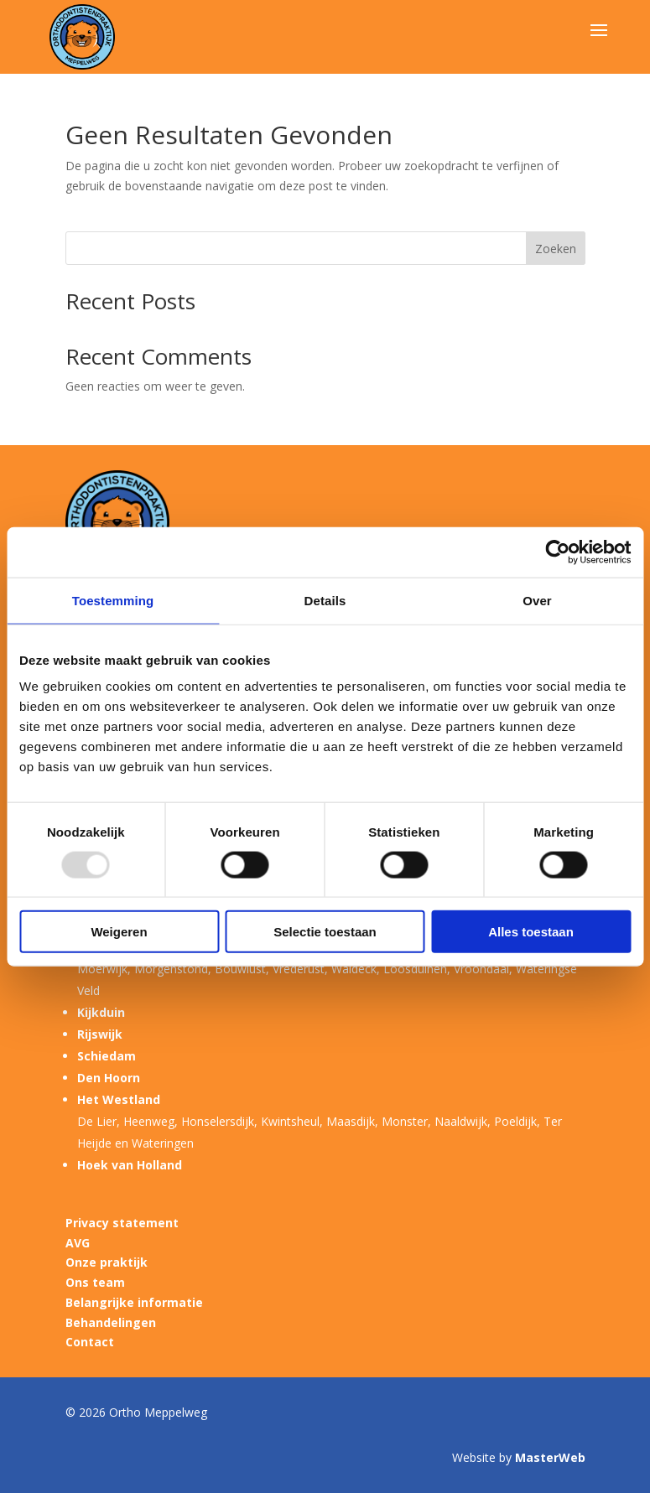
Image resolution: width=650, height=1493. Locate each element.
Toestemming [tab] (113, 600)
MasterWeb (550, 1457)
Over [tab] (537, 600)
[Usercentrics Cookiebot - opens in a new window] (557, 551)
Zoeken (555, 249)
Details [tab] (325, 600)
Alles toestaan (531, 932)
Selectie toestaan (325, 932)
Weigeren (119, 932)
